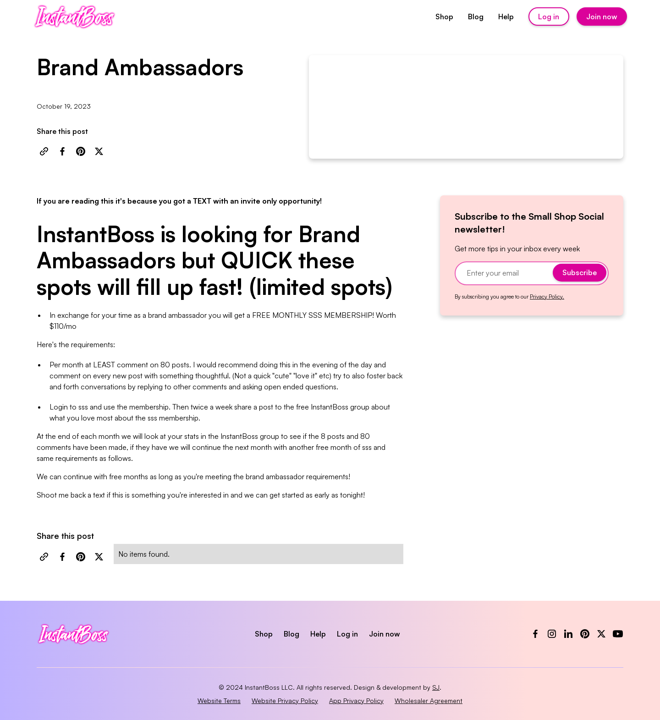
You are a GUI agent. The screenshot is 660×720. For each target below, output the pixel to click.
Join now (601, 16)
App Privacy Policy (356, 700)
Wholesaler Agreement (428, 700)
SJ (436, 687)
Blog (476, 16)
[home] (74, 16)
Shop (444, 16)
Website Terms (219, 700)
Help (506, 16)
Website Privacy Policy (285, 700)
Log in (548, 16)
